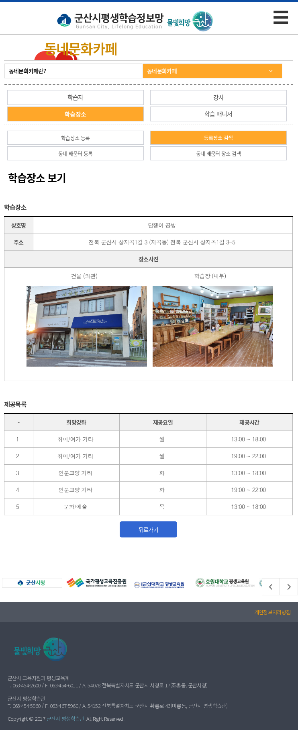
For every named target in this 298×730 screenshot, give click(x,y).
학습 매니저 (218, 113)
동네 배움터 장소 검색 (218, 153)
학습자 (75, 97)
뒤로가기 (148, 529)
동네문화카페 (162, 71)
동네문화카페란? (27, 71)
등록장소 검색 (218, 137)
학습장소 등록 (75, 137)
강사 (218, 97)
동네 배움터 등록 (75, 153)
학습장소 (75, 114)
